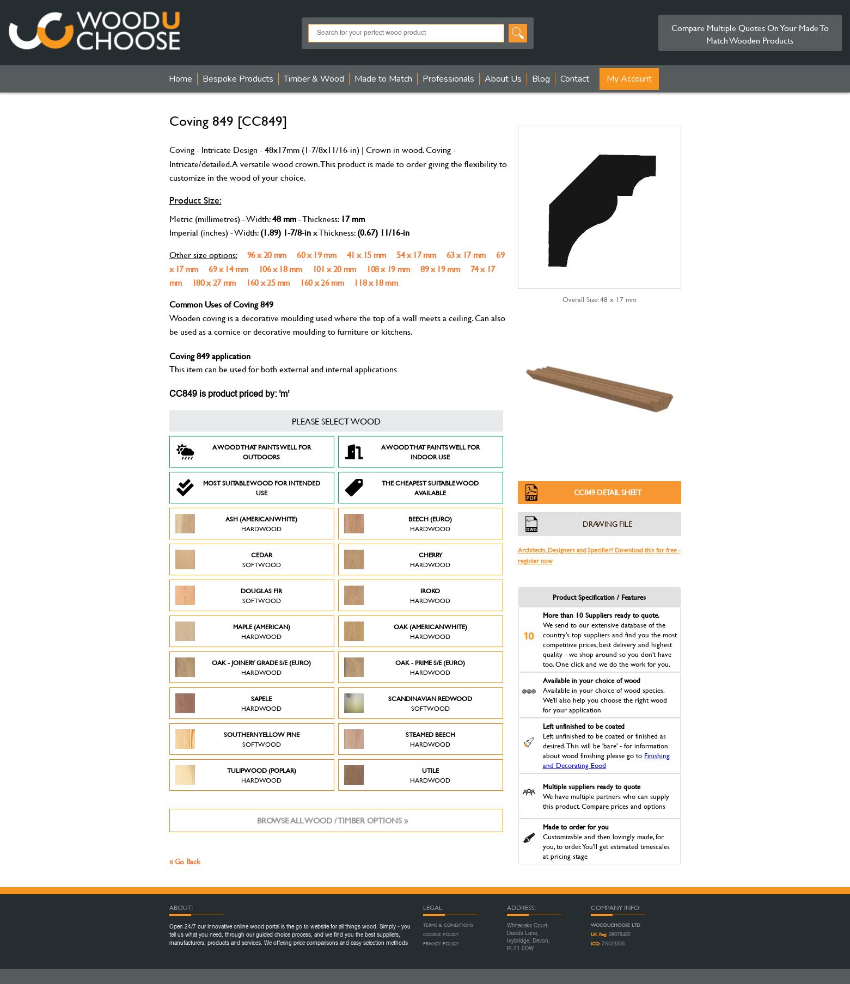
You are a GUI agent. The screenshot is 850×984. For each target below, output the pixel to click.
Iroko (397, 595)
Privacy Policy (440, 944)
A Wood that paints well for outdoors (243, 452)
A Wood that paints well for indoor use (412, 452)
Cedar (228, 559)
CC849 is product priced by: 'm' (229, 394)
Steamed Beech (399, 739)
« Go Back (184, 861)
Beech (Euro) (398, 523)
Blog (541, 79)
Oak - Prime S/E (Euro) (405, 667)
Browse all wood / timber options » (332, 820)
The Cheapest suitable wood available (411, 487)
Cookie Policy (440, 934)
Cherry (397, 559)
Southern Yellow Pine (237, 739)
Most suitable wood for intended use (247, 487)
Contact (574, 79)
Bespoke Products (238, 79)
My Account (629, 79)
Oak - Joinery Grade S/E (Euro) (243, 667)
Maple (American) (232, 631)
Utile (397, 775)
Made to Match (383, 79)
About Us (503, 79)
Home (180, 79)
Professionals (448, 79)
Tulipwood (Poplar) (235, 775)
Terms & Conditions (448, 925)
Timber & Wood (314, 79)
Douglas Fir (229, 595)
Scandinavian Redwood (408, 703)
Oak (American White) (405, 631)
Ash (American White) (236, 523)
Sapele (228, 703)
